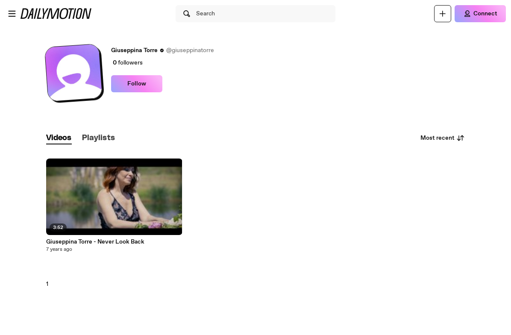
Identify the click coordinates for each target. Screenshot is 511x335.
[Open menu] (12, 13)
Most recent (442, 138)
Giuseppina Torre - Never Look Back (95, 241)
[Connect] (480, 13)
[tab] (59, 138)
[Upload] (442, 13)
